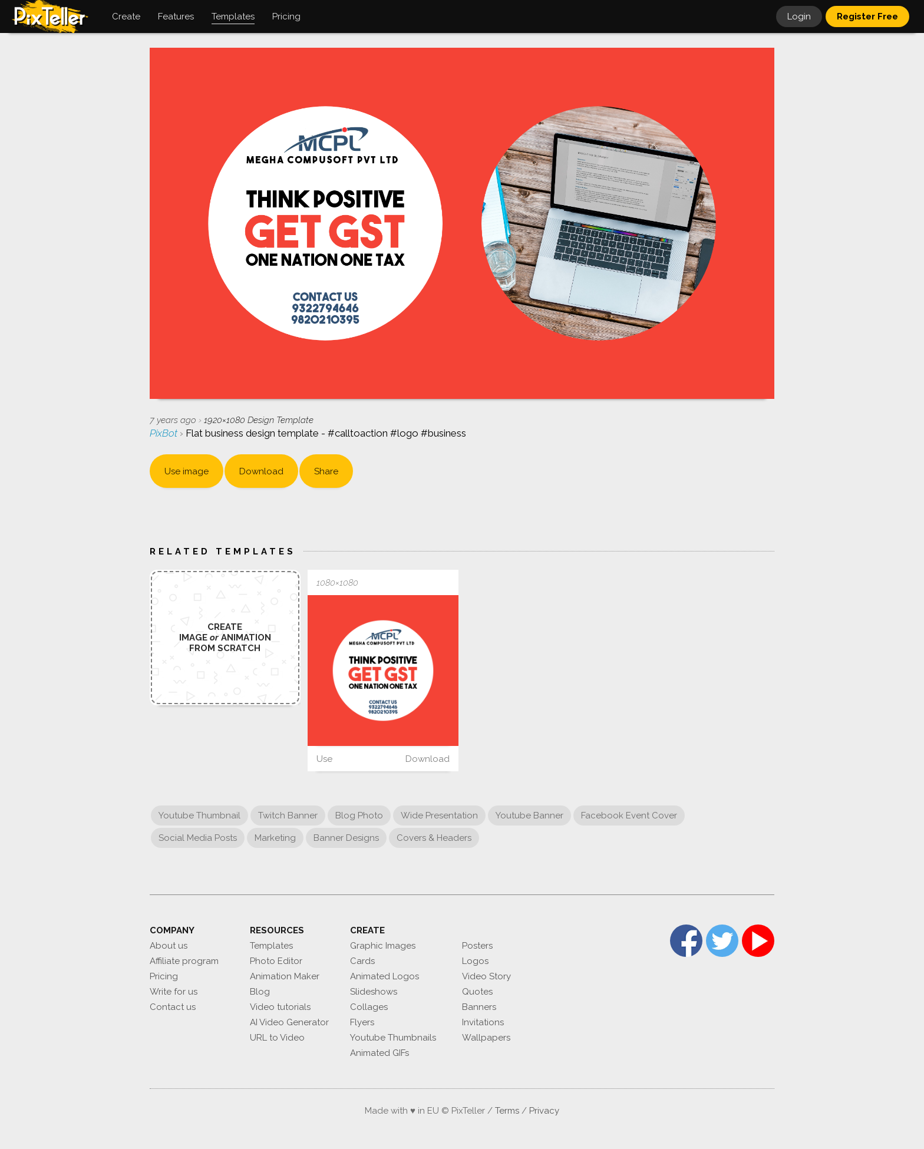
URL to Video (277, 1037)
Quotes (477, 991)
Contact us (173, 1007)
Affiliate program (184, 961)
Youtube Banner (529, 815)
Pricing (164, 976)
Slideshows (373, 991)
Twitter (722, 941)
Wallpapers (486, 1037)
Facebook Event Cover (629, 815)
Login (799, 16)
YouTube (758, 941)
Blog (260, 991)
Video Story (486, 976)
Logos (475, 961)
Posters (477, 945)
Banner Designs (346, 838)
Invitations (483, 1022)
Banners (479, 1007)
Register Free (867, 16)
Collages (369, 1007)
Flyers (362, 1022)
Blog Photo (359, 815)
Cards (362, 961)
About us (168, 945)
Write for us (173, 991)
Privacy (544, 1110)
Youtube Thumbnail (199, 815)
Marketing (275, 838)
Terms (507, 1110)
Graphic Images (382, 945)
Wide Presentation (439, 815)
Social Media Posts (198, 838)
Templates (271, 945)
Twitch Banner (288, 815)
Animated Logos (384, 976)
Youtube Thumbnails (393, 1037)
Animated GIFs (379, 1053)
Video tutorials (280, 1007)
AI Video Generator (289, 1022)
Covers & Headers (434, 838)
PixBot (165, 433)
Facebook (686, 941)
